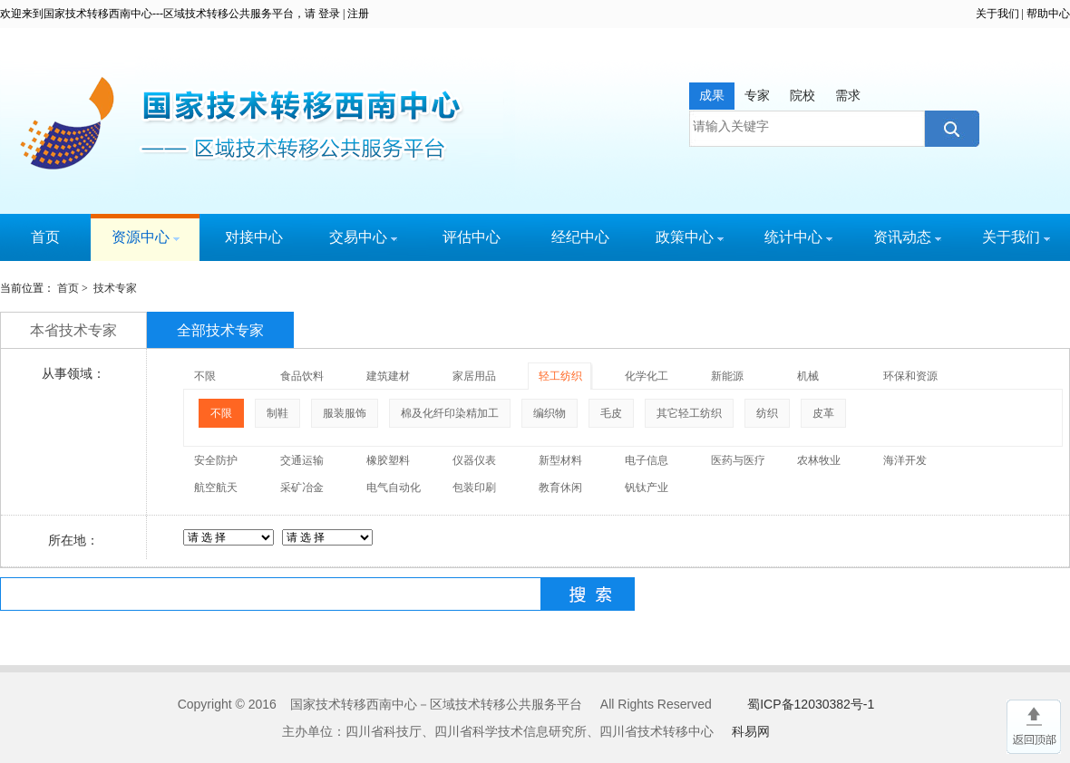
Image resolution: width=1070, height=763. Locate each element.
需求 (848, 95)
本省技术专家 (73, 330)
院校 (802, 95)
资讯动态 (907, 237)
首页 (45, 237)
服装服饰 (344, 413)
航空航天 (216, 487)
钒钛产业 (646, 487)
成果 (712, 95)
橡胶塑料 (388, 460)
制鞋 (277, 413)
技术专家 (115, 288)
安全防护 (216, 460)
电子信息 (646, 460)
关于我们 (997, 13)
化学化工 (646, 376)
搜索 (950, 129)
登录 (329, 13)
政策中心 (690, 237)
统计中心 (798, 237)
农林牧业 (819, 460)
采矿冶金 (302, 487)
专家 (757, 95)
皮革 (823, 413)
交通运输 (302, 460)
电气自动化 (393, 487)
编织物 (549, 413)
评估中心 (472, 237)
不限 (205, 376)
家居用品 (474, 376)
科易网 (751, 731)
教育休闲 (560, 487)
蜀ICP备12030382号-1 (810, 704)
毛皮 (611, 413)
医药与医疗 (738, 460)
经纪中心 (580, 237)
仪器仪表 (474, 460)
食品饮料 (302, 376)
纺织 (767, 413)
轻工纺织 (560, 376)
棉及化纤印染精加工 (450, 413)
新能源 (727, 376)
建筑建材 (388, 376)
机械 (808, 376)
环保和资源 (910, 376)
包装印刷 (474, 487)
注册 (358, 13)
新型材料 (560, 460)
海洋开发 (905, 460)
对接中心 (254, 237)
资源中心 (146, 237)
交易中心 (363, 237)
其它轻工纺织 (689, 413)
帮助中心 (1048, 13)
